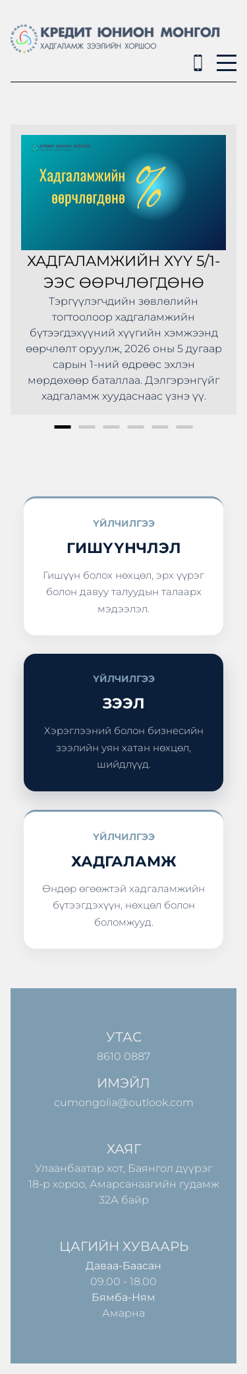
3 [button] (111, 427)
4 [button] (136, 427)
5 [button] (160, 427)
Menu (226, 56)
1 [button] (63, 427)
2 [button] (87, 427)
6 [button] (185, 427)
